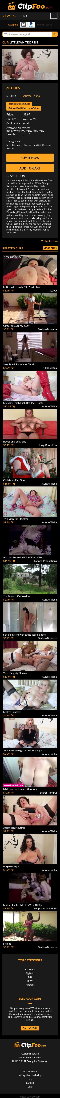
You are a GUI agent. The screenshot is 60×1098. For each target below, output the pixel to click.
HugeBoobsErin (48, 444)
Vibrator (10, 148)
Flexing (7, 943)
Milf (8, 145)
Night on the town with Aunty (20, 789)
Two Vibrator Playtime (15, 518)
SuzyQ (53, 290)
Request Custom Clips (19, 103)
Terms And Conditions (30, 1057)
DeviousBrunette (47, 329)
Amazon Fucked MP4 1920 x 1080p (23, 557)
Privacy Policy (30, 1071)
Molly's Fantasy (11, 711)
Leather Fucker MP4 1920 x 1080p (22, 904)
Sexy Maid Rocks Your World (19, 364)
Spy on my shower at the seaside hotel (24, 634)
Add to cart (30, 168)
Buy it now (30, 158)
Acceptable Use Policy (30, 1075)
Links (30, 1086)
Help (30, 1079)
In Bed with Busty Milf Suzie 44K (21, 286)
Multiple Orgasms (42, 145)
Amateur (30, 984)
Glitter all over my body (16, 325)
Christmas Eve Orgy (14, 480)
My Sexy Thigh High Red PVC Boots (23, 402)
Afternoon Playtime (14, 827)
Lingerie (28, 145)
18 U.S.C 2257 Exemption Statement (30, 1061)
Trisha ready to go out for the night (22, 750)
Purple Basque (11, 866)
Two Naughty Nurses (15, 673)
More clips (50, 248)
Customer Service (30, 1053)
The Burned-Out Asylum (16, 596)
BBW (30, 981)
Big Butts (30, 973)
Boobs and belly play (14, 441)
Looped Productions (45, 560)
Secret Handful (48, 792)
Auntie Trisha (31, 95)
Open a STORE (30, 1028)
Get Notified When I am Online (23, 108)
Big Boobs (17, 145)
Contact (30, 1083)
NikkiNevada (50, 367)
